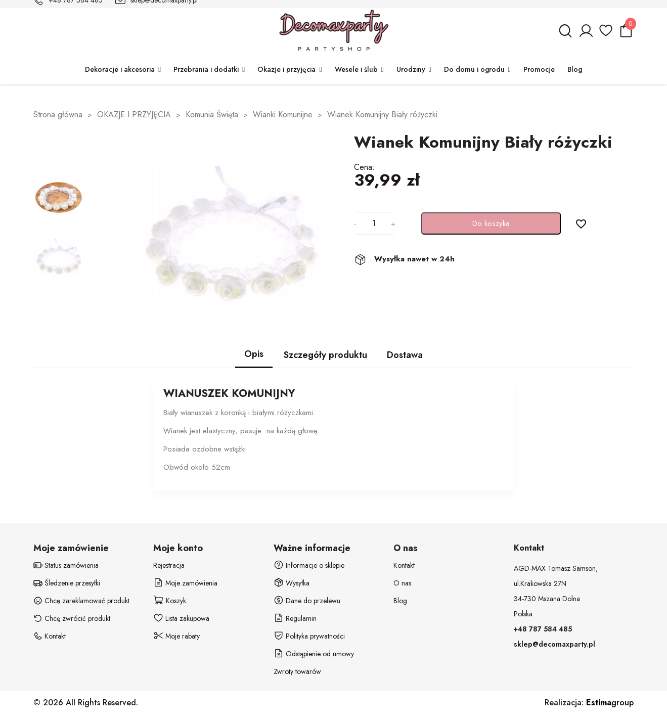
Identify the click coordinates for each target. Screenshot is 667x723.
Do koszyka (491, 223)
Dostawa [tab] (405, 355)
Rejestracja (169, 565)
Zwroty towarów (297, 671)
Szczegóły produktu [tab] (325, 355)
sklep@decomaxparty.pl (554, 644)
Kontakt (404, 565)
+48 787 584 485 (543, 629)
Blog (400, 601)
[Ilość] (374, 223)
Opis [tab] (253, 353)
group (610, 702)
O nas (402, 583)
